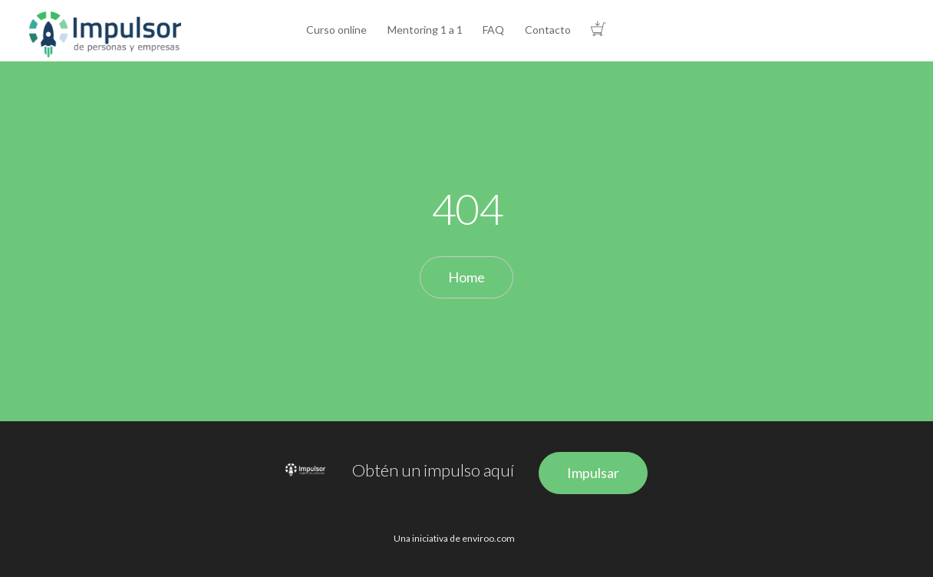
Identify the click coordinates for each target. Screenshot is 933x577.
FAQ (493, 29)
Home (466, 277)
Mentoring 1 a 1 (425, 29)
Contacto (548, 29)
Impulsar (593, 472)
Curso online (336, 29)
